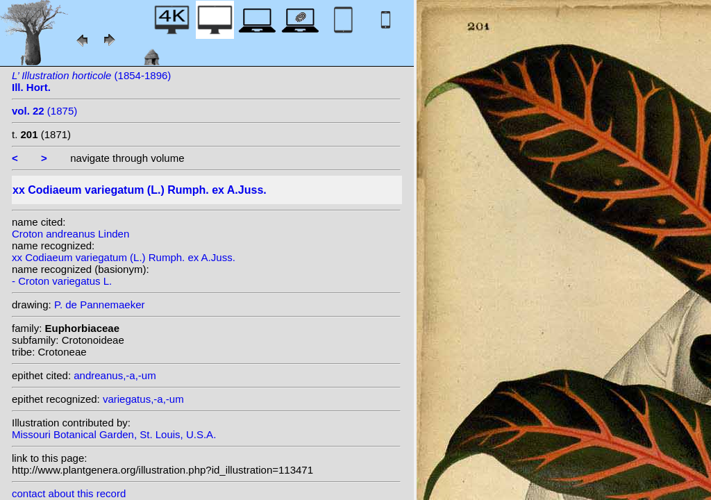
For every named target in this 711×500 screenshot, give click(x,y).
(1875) (44, 111)
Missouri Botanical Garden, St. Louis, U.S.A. (114, 434)
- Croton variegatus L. (62, 281)
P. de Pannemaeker (99, 304)
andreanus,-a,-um (115, 375)
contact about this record (69, 493)
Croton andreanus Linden (70, 234)
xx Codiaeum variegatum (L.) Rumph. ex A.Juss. (123, 257)
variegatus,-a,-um (143, 399)
